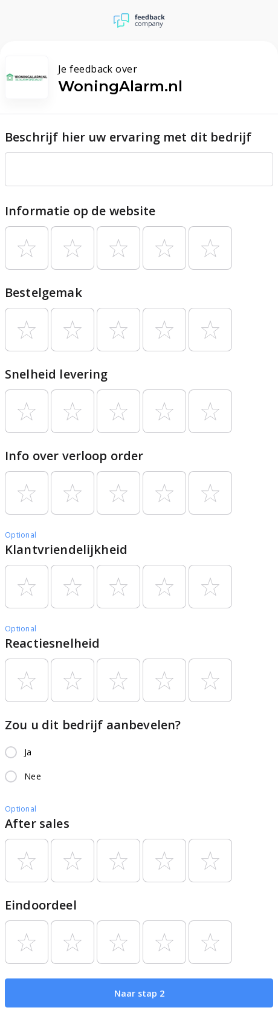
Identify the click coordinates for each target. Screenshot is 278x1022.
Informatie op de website (80, 211)
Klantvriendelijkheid (66, 549)
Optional (20, 535)
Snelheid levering (56, 374)
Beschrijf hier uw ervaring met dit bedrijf (128, 137)
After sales (37, 823)
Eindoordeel (41, 905)
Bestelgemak (43, 292)
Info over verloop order (74, 456)
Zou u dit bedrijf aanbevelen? (93, 725)
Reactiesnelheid (52, 643)
